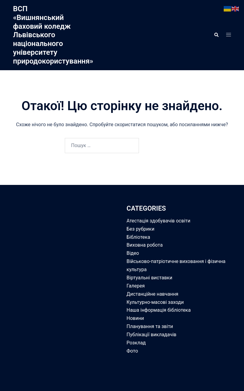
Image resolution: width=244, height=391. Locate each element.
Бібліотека (138, 237)
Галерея (136, 286)
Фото (132, 351)
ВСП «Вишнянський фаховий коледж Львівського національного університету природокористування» (53, 35)
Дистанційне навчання (152, 294)
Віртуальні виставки (149, 278)
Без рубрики (140, 229)
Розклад (136, 343)
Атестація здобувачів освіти (158, 221)
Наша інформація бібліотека (159, 310)
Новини (135, 318)
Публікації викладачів (151, 334)
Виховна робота (145, 245)
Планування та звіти (150, 326)
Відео (133, 253)
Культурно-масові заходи (155, 302)
